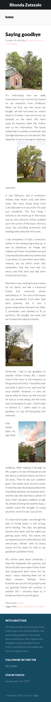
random (20, 603)
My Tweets (11, 666)
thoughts (28, 606)
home (20, 606)
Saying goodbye (23, 34)
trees (35, 606)
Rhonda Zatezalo (25, 4)
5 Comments (11, 44)
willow (41, 606)
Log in (35, 695)
